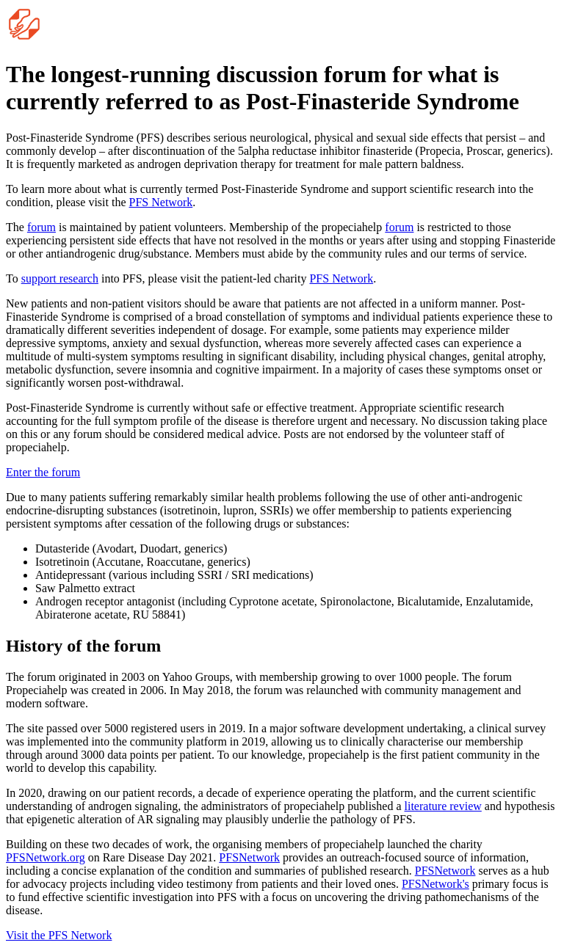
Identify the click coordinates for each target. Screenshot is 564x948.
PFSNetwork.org (45, 857)
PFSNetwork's (435, 884)
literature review (443, 806)
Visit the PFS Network (59, 935)
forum (41, 227)
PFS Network (161, 202)
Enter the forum (43, 472)
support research (59, 278)
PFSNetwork (249, 857)
